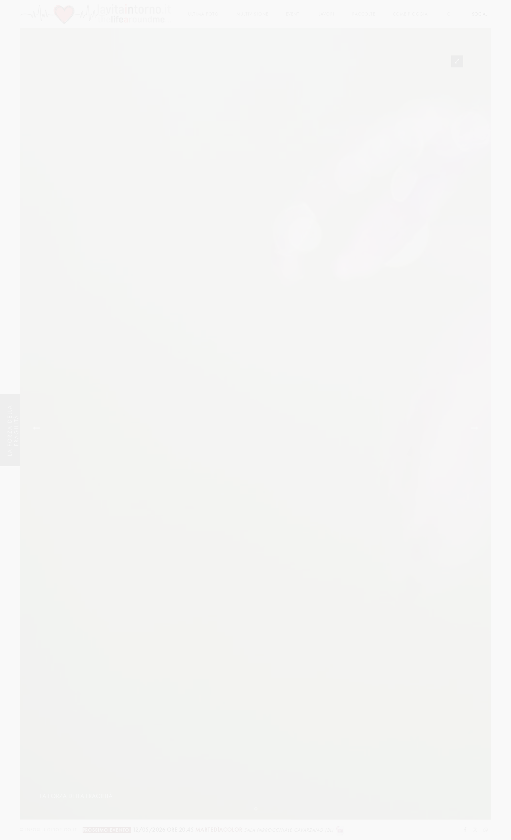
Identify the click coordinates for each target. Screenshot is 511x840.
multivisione (252, 14)
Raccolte (363, 14)
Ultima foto (203, 14)
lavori (327, 14)
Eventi (293, 14)
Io (448, 14)
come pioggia (410, 14)
